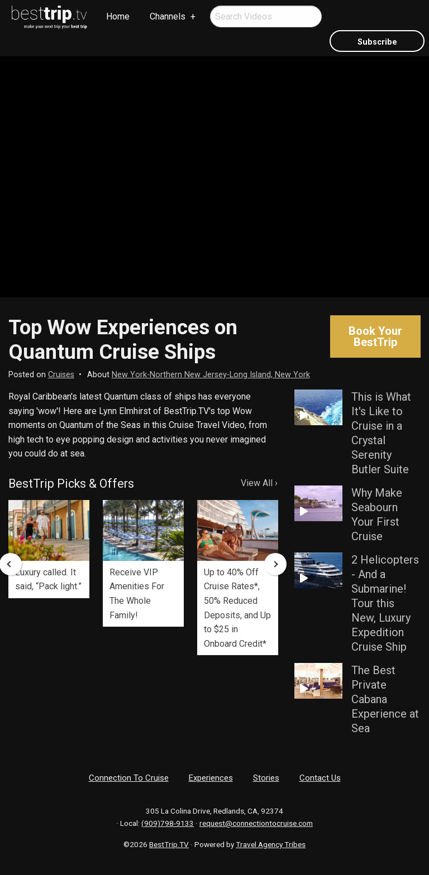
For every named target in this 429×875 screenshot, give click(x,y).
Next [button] (275, 564)
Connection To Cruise (129, 778)
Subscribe (377, 42)
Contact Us (320, 778)
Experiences (211, 778)
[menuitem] (49, 17)
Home (118, 16)
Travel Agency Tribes (271, 844)
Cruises (61, 374)
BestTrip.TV (169, 844)
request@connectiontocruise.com (256, 823)
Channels (167, 16)
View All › (259, 483)
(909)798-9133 (167, 823)
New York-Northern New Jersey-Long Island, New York (211, 374)
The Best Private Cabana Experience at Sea (385, 699)
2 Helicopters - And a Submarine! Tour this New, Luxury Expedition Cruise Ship (385, 603)
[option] (49, 549)
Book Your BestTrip (375, 336)
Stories (266, 778)
